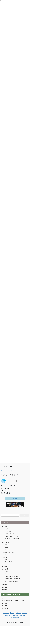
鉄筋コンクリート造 (8, 552)
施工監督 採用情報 (13, 615)
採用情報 (15, 498)
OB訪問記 (4, 585)
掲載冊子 (4, 589)
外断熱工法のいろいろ (9, 574)
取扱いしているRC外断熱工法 (10, 581)
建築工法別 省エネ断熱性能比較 (11, 538)
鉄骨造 (5, 557)
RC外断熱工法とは (8, 571)
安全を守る (5, 608)
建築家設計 (6, 547)
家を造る (4, 526)
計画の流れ (5, 605)
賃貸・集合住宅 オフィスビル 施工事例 (13, 600)
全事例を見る (6, 544)
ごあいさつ (6, 613)
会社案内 (12, 613)
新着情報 (4, 587)
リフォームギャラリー (9, 562)
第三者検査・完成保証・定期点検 (11, 536)
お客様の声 (5, 603)
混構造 (5, 559)
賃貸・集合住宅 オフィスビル (11, 594)
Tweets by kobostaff (6, 471)
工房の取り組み (7, 531)
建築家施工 (5, 566)
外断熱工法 (6, 549)
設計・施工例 (5, 542)
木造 (4, 554)
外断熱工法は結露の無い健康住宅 (11, 579)
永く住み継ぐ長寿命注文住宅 (10, 576)
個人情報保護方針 (15, 618)
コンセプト (5, 598)
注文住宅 (5, 522)
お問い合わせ (23, 615)
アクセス (6, 615)
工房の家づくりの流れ (9, 534)
